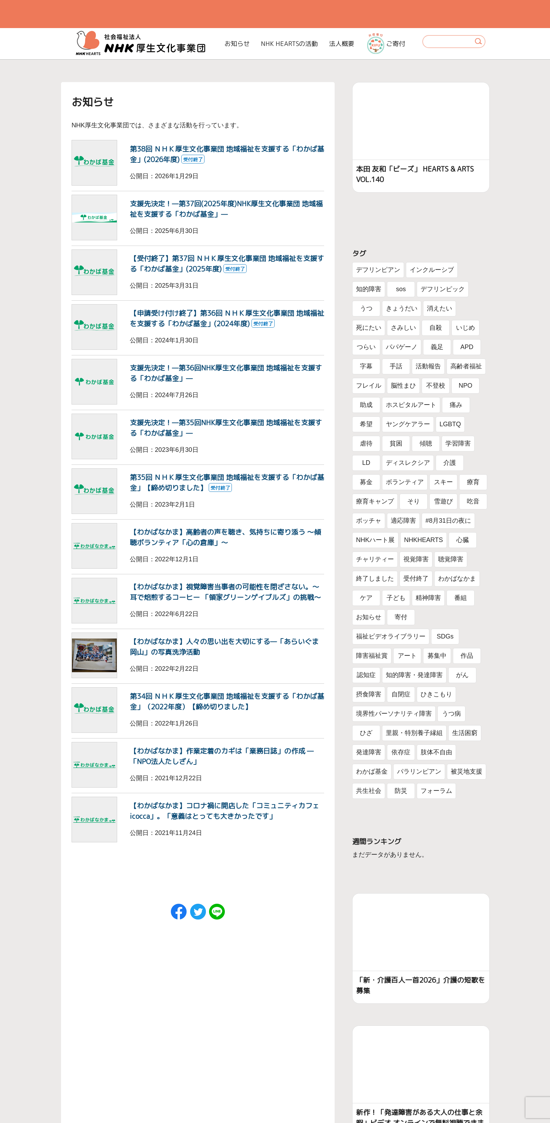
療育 (473, 482)
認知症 (366, 675)
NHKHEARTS (423, 539)
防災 (401, 790)
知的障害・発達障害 (414, 675)
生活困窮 (464, 732)
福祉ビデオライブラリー (390, 636)
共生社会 (368, 790)
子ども (396, 597)
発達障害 (368, 752)
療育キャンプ (375, 501)
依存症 (400, 752)
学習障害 (458, 443)
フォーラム (436, 790)
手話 (396, 366)
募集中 (437, 655)
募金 (366, 482)
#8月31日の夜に (448, 520)
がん (462, 675)
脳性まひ (403, 385)
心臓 (462, 539)
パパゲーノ (401, 346)
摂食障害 (368, 694)
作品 (467, 655)
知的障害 (368, 289)
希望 (366, 424)
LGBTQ (450, 424)
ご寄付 (386, 43)
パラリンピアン (419, 771)
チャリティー (375, 559)
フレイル (368, 385)
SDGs (445, 636)
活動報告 (428, 366)
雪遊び (443, 501)
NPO (465, 385)
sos (401, 289)
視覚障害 (416, 559)
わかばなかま (457, 578)
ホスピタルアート (411, 404)
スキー (443, 482)
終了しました (375, 578)
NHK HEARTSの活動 (289, 43)
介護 (449, 462)
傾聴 (426, 443)
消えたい (439, 308)
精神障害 (428, 597)
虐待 (366, 443)
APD (466, 346)
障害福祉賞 (372, 655)
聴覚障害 (450, 559)
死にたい (368, 327)
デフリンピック (443, 289)
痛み (456, 404)
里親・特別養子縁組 (414, 732)
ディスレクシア (408, 462)
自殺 (435, 327)
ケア (366, 597)
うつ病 (451, 713)
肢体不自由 (436, 752)
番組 (460, 597)
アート (407, 655)
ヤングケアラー (408, 424)
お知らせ (237, 43)
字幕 (366, 366)
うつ (366, 308)
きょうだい (401, 308)
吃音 (473, 501)
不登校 (435, 385)
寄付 (401, 617)
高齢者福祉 (466, 366)
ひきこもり (436, 694)
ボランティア (405, 482)
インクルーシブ (432, 269)
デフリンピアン (378, 269)
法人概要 (341, 43)
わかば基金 (372, 771)
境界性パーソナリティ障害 (394, 713)
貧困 (396, 443)
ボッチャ (368, 520)
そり (413, 501)
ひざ (366, 732)
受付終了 (416, 578)
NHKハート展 (375, 539)
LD (366, 462)
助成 (366, 404)
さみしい (403, 327)
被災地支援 (466, 771)
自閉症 (400, 694)
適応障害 (403, 520)
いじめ (465, 327)
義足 (437, 346)
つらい (366, 346)
